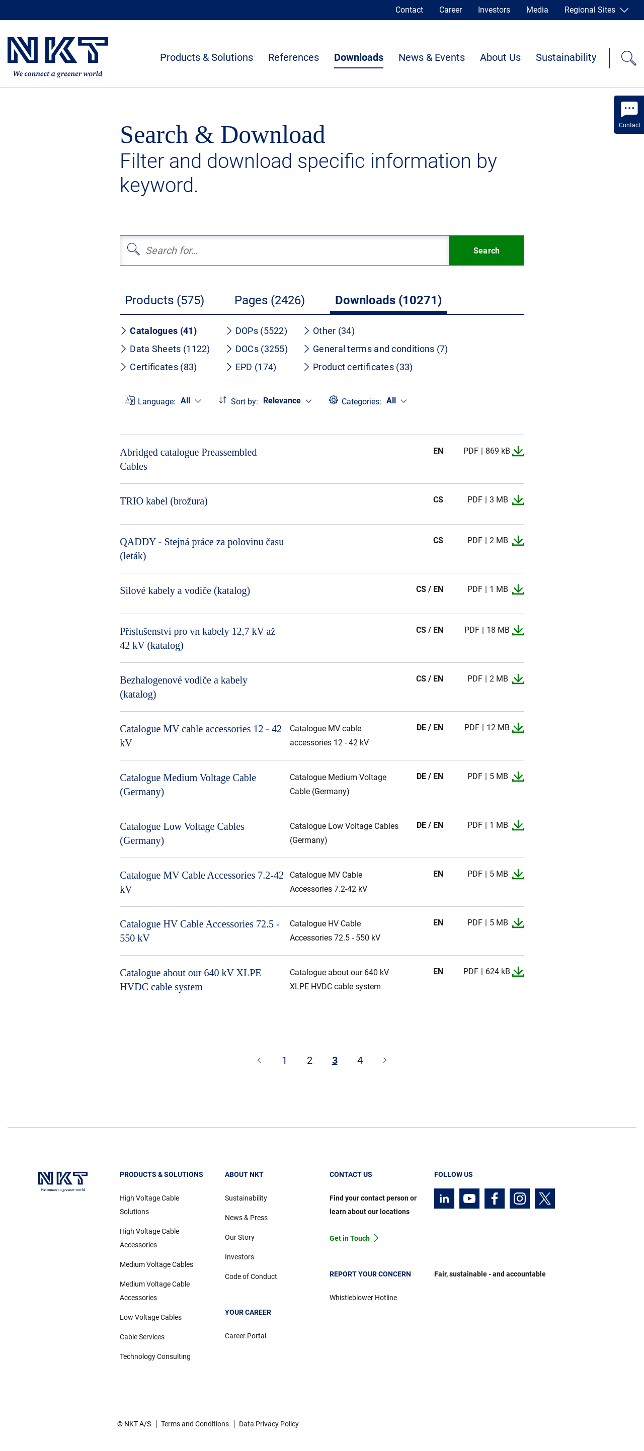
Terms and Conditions (195, 1424)
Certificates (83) (158, 367)
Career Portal (245, 1336)
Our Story (240, 1237)
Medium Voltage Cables (156, 1264)
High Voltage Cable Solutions (149, 1205)
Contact (409, 10)
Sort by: (244, 401)
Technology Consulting (155, 1356)
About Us (500, 57)
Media (537, 10)
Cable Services (142, 1337)
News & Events (431, 57)
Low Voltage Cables (151, 1317)
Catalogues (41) (158, 330)
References (293, 57)
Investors (494, 10)
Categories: (361, 401)
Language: (157, 401)
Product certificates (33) (358, 367)
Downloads (358, 57)
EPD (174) (251, 367)
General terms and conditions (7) (375, 349)
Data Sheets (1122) (165, 349)
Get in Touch (350, 1238)
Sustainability (566, 57)
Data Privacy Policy (269, 1424)
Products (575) (164, 300)
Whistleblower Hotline (363, 1298)
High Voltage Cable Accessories (149, 1238)
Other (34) (329, 330)
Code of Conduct (251, 1276)
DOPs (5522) (256, 330)
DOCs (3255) (256, 349)
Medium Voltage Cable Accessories (155, 1291)
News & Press (246, 1218)
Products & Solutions (206, 57)
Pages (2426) (269, 300)
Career (450, 10)
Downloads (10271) (388, 300)
